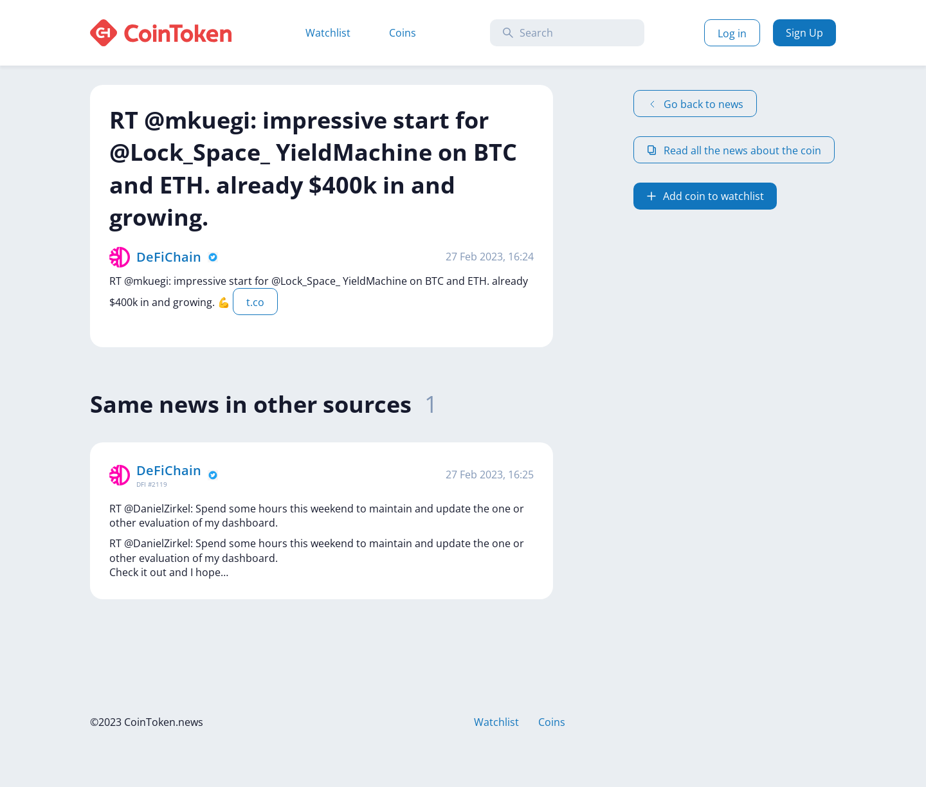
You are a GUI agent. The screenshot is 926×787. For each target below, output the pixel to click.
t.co (255, 302)
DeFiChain (168, 257)
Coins (402, 33)
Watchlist (327, 33)
